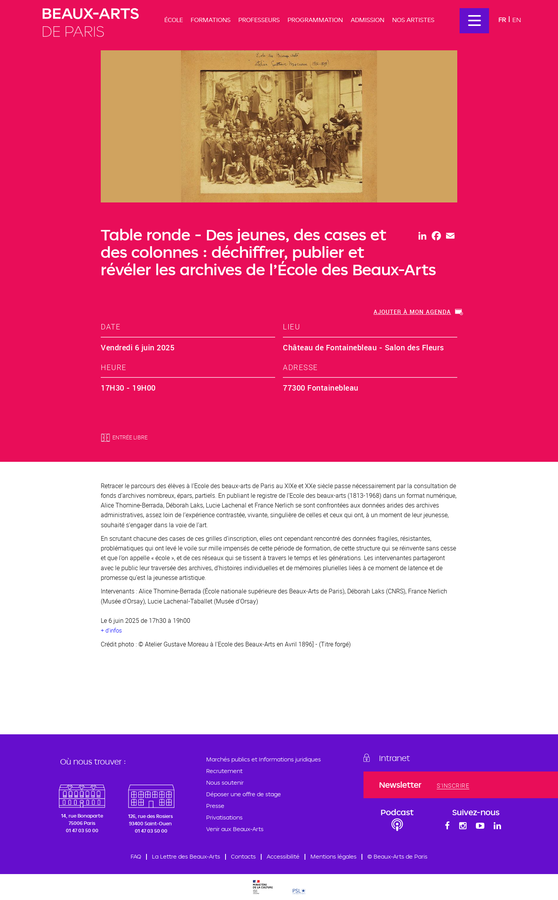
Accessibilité (283, 856)
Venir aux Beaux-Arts (235, 829)
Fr (502, 19)
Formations (211, 20)
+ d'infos (111, 630)
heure (114, 367)
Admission (367, 20)
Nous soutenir (225, 782)
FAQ (136, 856)
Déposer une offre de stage (243, 794)
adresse (300, 367)
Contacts (243, 856)
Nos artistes (413, 20)
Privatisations (224, 817)
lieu (291, 326)
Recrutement (224, 771)
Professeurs (259, 20)
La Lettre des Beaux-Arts (186, 856)
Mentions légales (333, 856)
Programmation (315, 20)
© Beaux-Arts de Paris (397, 856)
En (516, 19)
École (173, 20)
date (111, 326)
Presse (215, 805)
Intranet (394, 758)
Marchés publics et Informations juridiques (263, 759)
